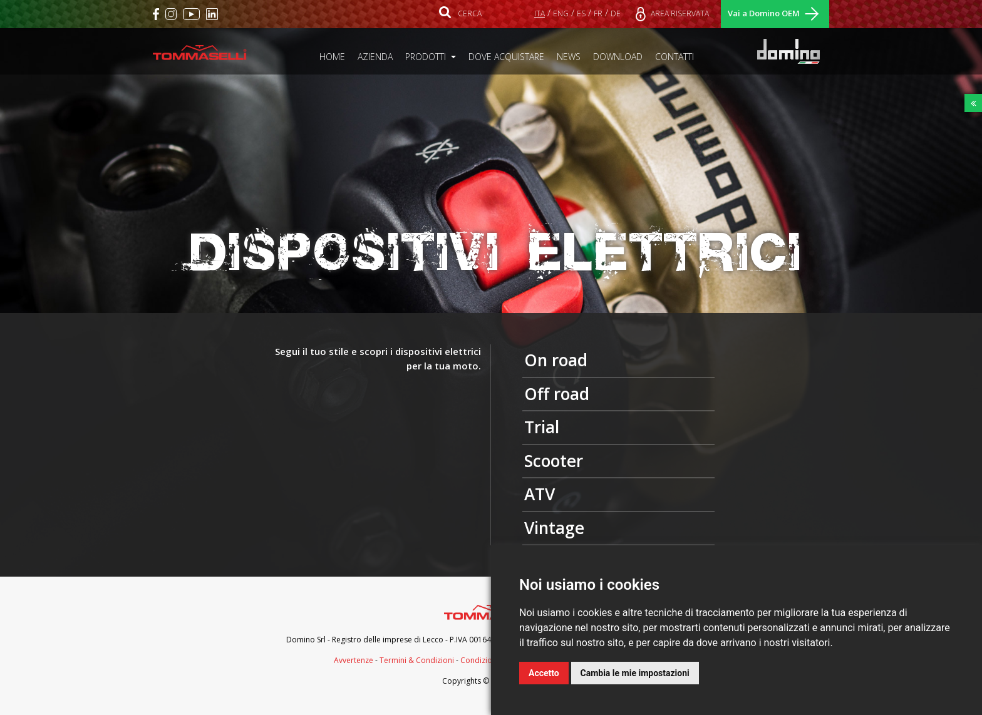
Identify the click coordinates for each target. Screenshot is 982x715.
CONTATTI (677, 56)
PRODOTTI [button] (426, 57)
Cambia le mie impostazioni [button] (635, 673)
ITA (539, 13)
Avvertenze (353, 660)
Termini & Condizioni (417, 660)
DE (616, 13)
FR (598, 13)
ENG (561, 13)
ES (581, 13)
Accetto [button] (544, 673)
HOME (335, 56)
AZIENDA (378, 56)
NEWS (572, 56)
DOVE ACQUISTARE (509, 56)
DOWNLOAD (621, 56)
